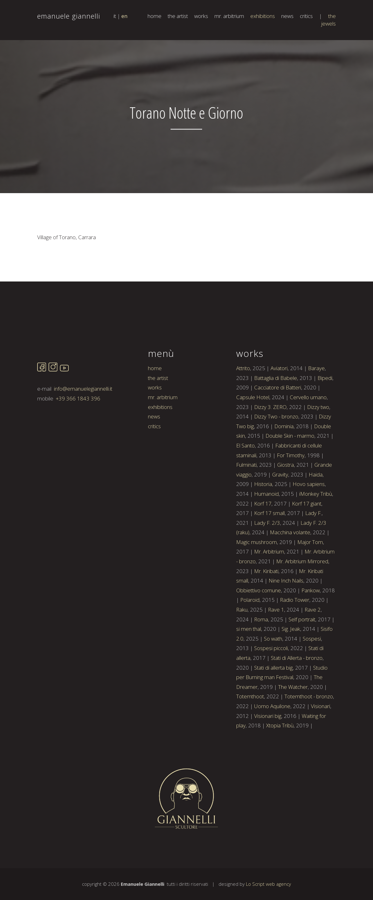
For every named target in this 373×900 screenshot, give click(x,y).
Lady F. (313, 540)
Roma (261, 646)
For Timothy (291, 482)
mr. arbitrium (229, 16)
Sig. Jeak (291, 656)
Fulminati (246, 492)
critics (306, 16)
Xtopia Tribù (280, 752)
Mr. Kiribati (266, 598)
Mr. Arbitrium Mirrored (302, 588)
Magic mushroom (256, 569)
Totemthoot (250, 723)
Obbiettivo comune (258, 617)
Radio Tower (294, 627)
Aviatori (279, 395)
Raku (242, 637)
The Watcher (293, 714)
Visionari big (267, 743)
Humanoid (266, 521)
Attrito (243, 395)
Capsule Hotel (252, 424)
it (115, 16)
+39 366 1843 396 (78, 425)
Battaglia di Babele (275, 405)
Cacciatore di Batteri (277, 414)
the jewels (328, 19)
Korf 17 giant (306, 530)
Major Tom (310, 569)
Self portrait (301, 646)
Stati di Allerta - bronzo (297, 685)
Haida (316, 501)
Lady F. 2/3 (267, 550)
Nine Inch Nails (286, 608)
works (201, 16)
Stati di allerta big (273, 694)
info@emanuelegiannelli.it (83, 416)
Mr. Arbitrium (269, 579)
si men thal (248, 656)
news (287, 16)
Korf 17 (262, 530)
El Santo (245, 473)
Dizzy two (318, 434)
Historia (263, 511)
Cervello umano (308, 424)
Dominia (284, 453)
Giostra (285, 492)
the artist (178, 16)
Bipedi (325, 405)
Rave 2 (313, 637)
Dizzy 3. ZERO (270, 434)
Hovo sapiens (309, 511)
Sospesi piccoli (271, 675)
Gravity (280, 501)
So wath (273, 666)
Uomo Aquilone (272, 733)
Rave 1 (276, 637)
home (154, 16)
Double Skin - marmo (289, 463)
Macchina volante (290, 559)
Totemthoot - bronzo (308, 723)
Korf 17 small (269, 540)
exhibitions (262, 16)
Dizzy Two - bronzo (276, 443)
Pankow (310, 617)
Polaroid (249, 627)
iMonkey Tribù (315, 521)
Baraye (316, 395)
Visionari (320, 733)
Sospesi (312, 666)
